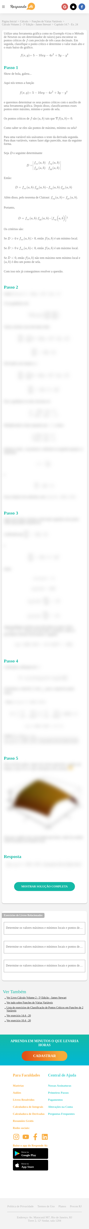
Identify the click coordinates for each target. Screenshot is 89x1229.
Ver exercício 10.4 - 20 (18, 1020)
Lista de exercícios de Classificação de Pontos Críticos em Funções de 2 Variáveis (44, 1009)
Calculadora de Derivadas (29, 1113)
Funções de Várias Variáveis (47, 21)
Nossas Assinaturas (59, 1085)
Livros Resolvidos (24, 1099)
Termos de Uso (46, 1206)
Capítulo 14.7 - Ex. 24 (66, 24)
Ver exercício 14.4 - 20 (18, 1015)
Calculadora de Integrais (28, 1106)
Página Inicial (9, 21)
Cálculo (24, 21)
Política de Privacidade (20, 1206)
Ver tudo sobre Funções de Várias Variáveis (29, 1002)
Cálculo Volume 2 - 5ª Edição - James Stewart (26, 24)
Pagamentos (55, 1099)
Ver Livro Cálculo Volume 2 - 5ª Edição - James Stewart (36, 997)
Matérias (18, 1085)
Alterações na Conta (60, 1106)
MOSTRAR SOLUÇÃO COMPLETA (44, 886)
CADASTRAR (44, 1056)
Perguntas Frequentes (61, 1113)
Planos (62, 1206)
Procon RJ (76, 1206)
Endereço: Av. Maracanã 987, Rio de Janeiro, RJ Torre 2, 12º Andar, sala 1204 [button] (44, 1219)
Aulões (17, 1092)
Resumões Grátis (23, 1120)
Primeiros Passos (58, 1092)
